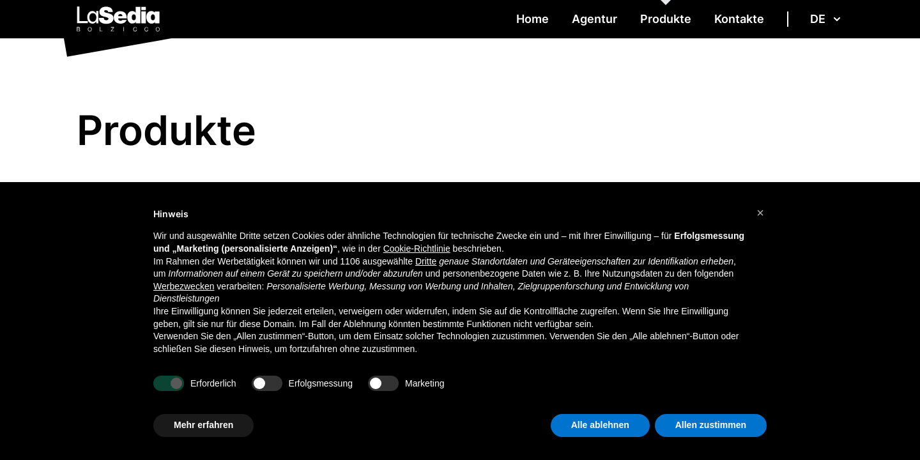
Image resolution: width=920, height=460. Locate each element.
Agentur (594, 19)
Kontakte (739, 19)
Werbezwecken (183, 286)
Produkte (665, 19)
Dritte (425, 261)
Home (532, 19)
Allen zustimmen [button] (710, 425)
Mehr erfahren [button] (203, 425)
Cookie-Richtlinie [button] (416, 248)
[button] (760, 213)
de (826, 19)
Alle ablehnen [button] (600, 425)
